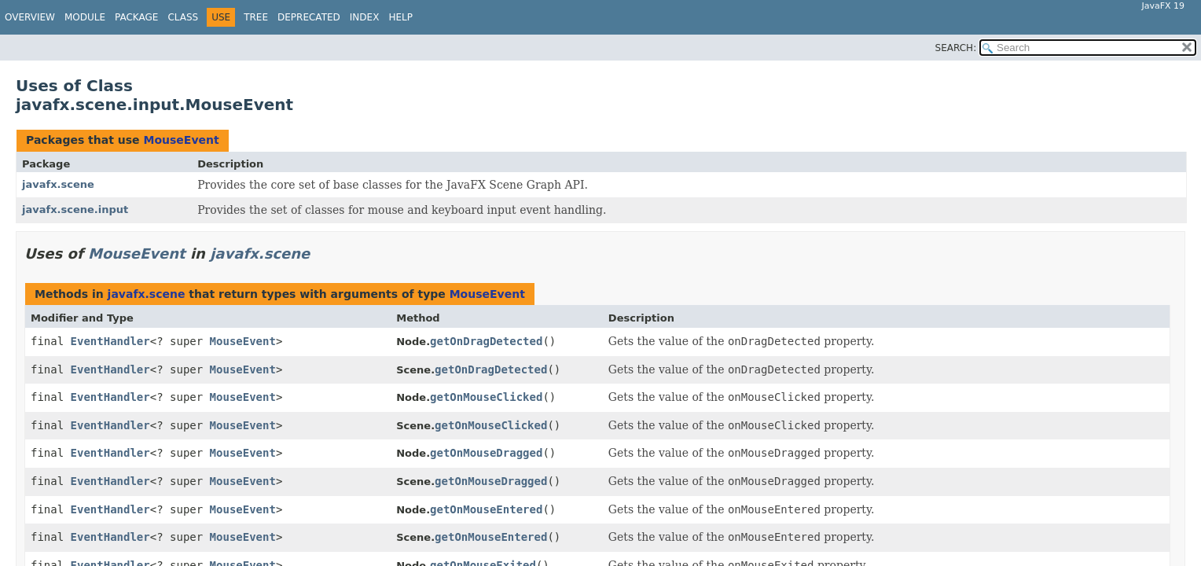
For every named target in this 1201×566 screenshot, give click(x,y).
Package (136, 17)
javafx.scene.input (75, 209)
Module (84, 17)
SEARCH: (956, 47)
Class (182, 17)
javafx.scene (58, 184)
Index (365, 17)
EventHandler (110, 341)
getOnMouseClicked (486, 397)
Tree (256, 17)
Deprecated (308, 17)
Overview (30, 17)
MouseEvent (181, 140)
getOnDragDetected (486, 341)
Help (400, 17)
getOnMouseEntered (486, 509)
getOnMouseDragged (486, 453)
